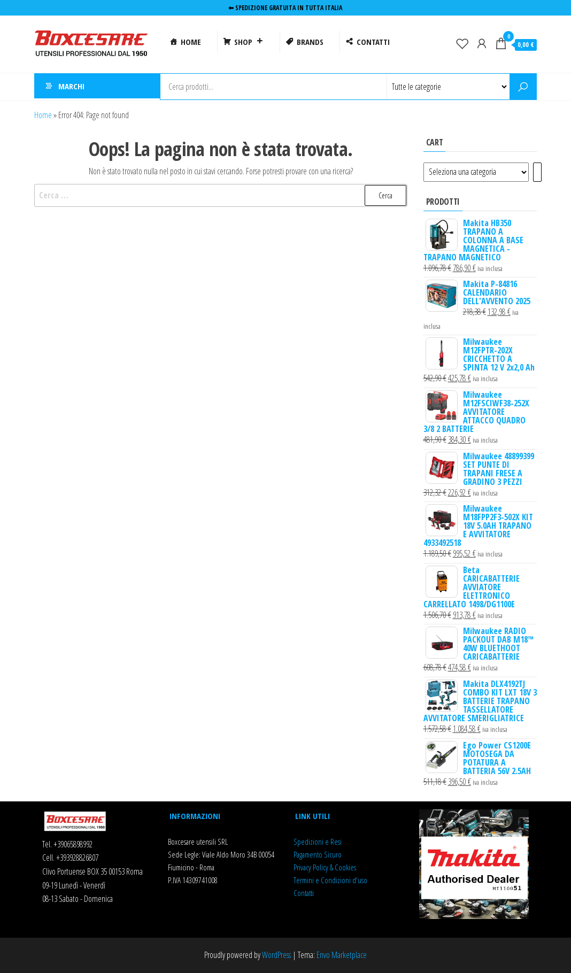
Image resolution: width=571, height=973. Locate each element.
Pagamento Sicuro (318, 854)
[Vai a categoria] (537, 172)
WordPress (276, 955)
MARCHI (71, 86)
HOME (191, 41)
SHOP (249, 41)
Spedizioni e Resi (318, 841)
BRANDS (310, 41)
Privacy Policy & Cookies (325, 867)
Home (43, 115)
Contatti (304, 892)
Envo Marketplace (342, 955)
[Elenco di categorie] (476, 172)
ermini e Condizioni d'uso (331, 880)
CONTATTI (373, 41)
